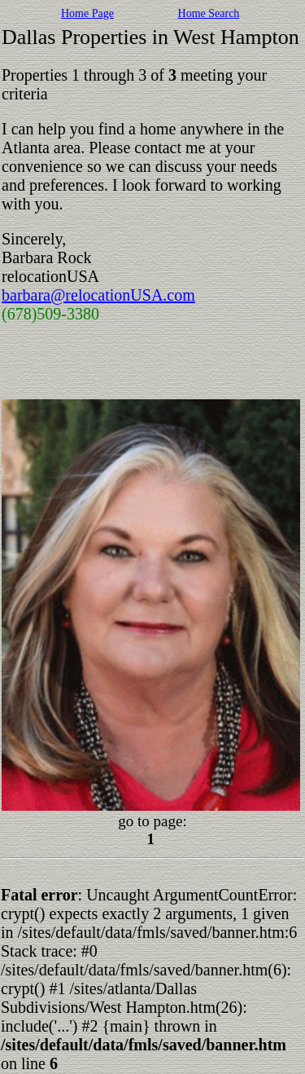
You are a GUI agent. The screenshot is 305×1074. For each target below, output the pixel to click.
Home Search (209, 13)
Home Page (87, 13)
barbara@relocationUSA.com (98, 295)
